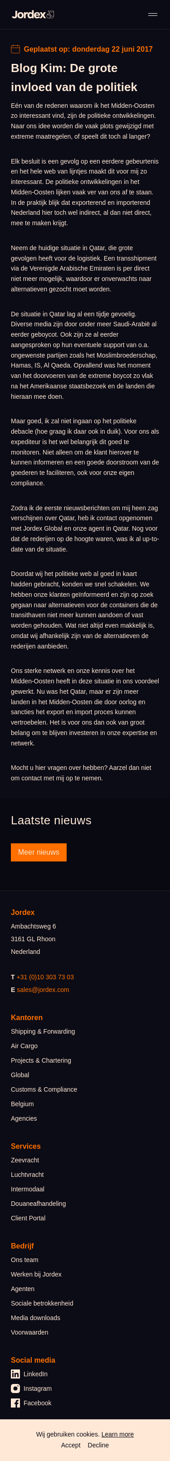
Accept (71, 1445)
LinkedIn (29, 1374)
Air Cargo (24, 1046)
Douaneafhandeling (38, 1203)
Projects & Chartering (41, 1060)
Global (20, 1075)
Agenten (22, 1288)
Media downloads (35, 1317)
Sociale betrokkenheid (42, 1303)
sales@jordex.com (43, 989)
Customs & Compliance (44, 1089)
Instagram (31, 1388)
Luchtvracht (27, 1174)
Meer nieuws (38, 852)
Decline (98, 1445)
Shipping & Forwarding (43, 1031)
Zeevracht (25, 1160)
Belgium (22, 1104)
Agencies (24, 1118)
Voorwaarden (30, 1332)
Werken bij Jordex (36, 1274)
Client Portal (28, 1218)
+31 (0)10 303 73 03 (45, 977)
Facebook (31, 1403)
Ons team (25, 1259)
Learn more (118, 1434)
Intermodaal (27, 1189)
